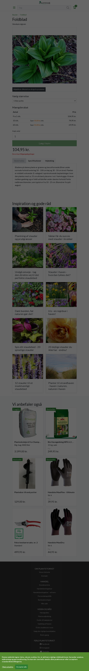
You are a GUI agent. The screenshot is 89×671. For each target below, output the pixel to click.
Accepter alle (21, 667)
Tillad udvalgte (7, 667)
